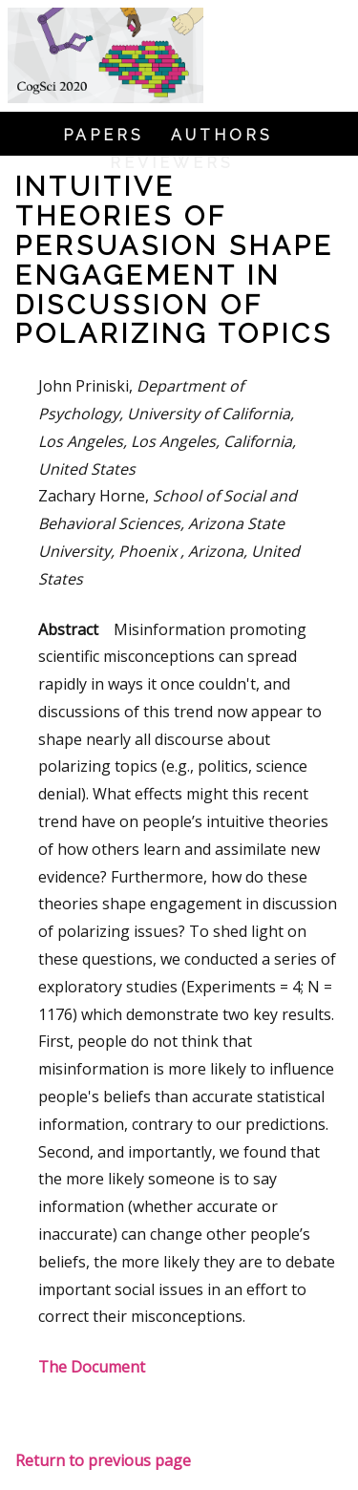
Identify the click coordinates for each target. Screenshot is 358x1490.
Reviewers (172, 163)
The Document (91, 1366)
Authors (222, 135)
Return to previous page (103, 1460)
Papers (103, 135)
